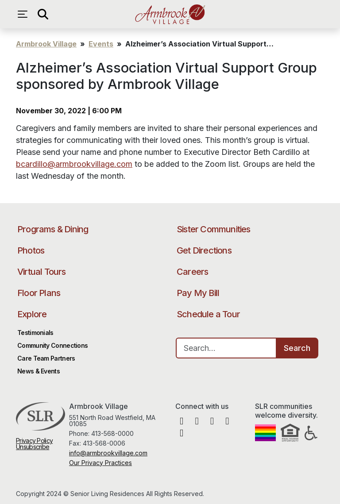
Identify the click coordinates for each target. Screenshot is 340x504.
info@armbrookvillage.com (108, 453)
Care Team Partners (46, 358)
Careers (192, 271)
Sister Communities (214, 229)
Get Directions (204, 250)
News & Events (38, 371)
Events (101, 43)
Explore (31, 314)
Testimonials (35, 332)
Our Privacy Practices (100, 462)
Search (297, 348)
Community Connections (52, 345)
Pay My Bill (198, 293)
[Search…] (226, 348)
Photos (30, 250)
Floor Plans (38, 293)
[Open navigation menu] (25, 14)
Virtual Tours (41, 271)
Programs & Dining (52, 229)
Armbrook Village (170, 14)
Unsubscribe (32, 446)
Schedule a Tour (208, 314)
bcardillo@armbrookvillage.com (74, 164)
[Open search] (42, 14)
